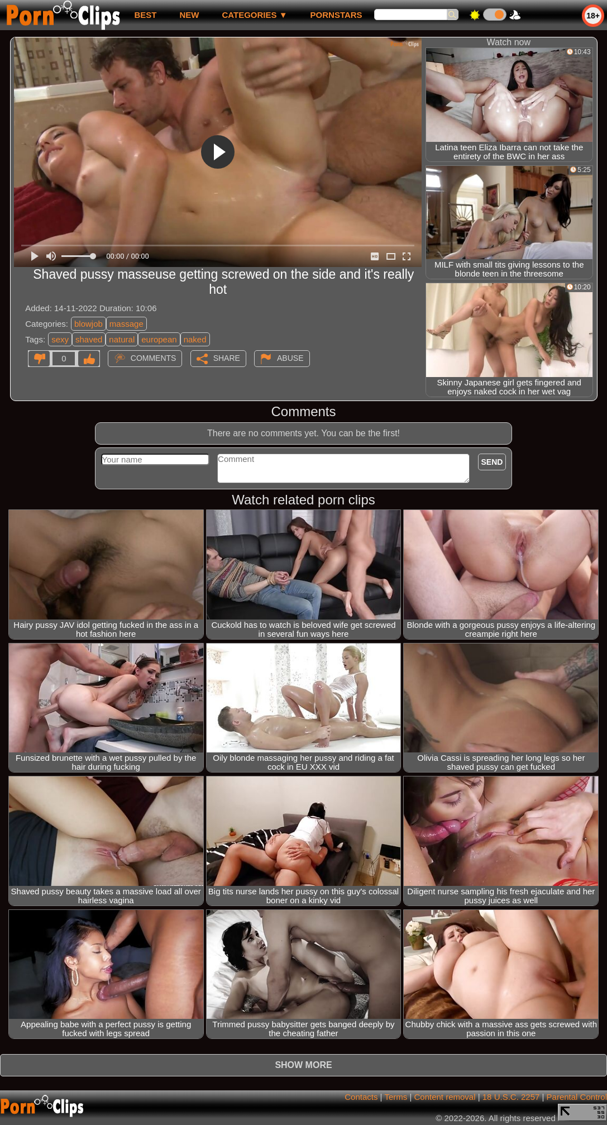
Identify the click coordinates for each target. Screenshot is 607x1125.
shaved (88, 339)
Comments (153, 358)
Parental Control (577, 1097)
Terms (395, 1097)
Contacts (361, 1097)
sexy (60, 339)
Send (492, 461)
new (189, 15)
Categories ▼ (254, 15)
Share (226, 358)
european (158, 339)
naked (195, 339)
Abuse (290, 358)
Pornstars (336, 15)
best (145, 15)
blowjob (88, 323)
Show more (303, 1065)
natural (122, 339)
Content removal (444, 1097)
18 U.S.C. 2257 (511, 1097)
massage (126, 323)
